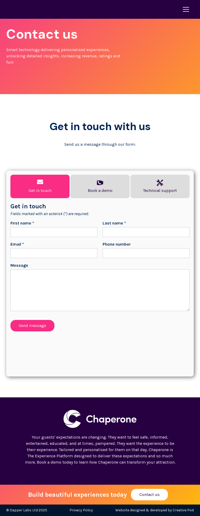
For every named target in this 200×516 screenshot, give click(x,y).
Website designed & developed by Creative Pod (154, 510)
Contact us (149, 494)
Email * (17, 244)
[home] (29, 9)
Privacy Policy (81, 510)
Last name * (114, 223)
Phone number (117, 244)
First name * (22, 223)
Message (19, 265)
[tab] (40, 186)
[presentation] (50, 350)
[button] (185, 9)
